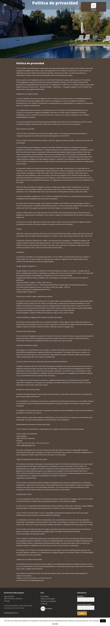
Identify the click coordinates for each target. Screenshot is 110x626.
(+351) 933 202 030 (10, 606)
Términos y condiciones (48, 601)
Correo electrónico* (85, 606)
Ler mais (55, 624)
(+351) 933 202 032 (25, 606)
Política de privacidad (48, 599)
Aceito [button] (103, 621)
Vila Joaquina (45, 596)
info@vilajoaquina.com (11, 613)
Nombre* (85, 598)
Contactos (44, 603)
